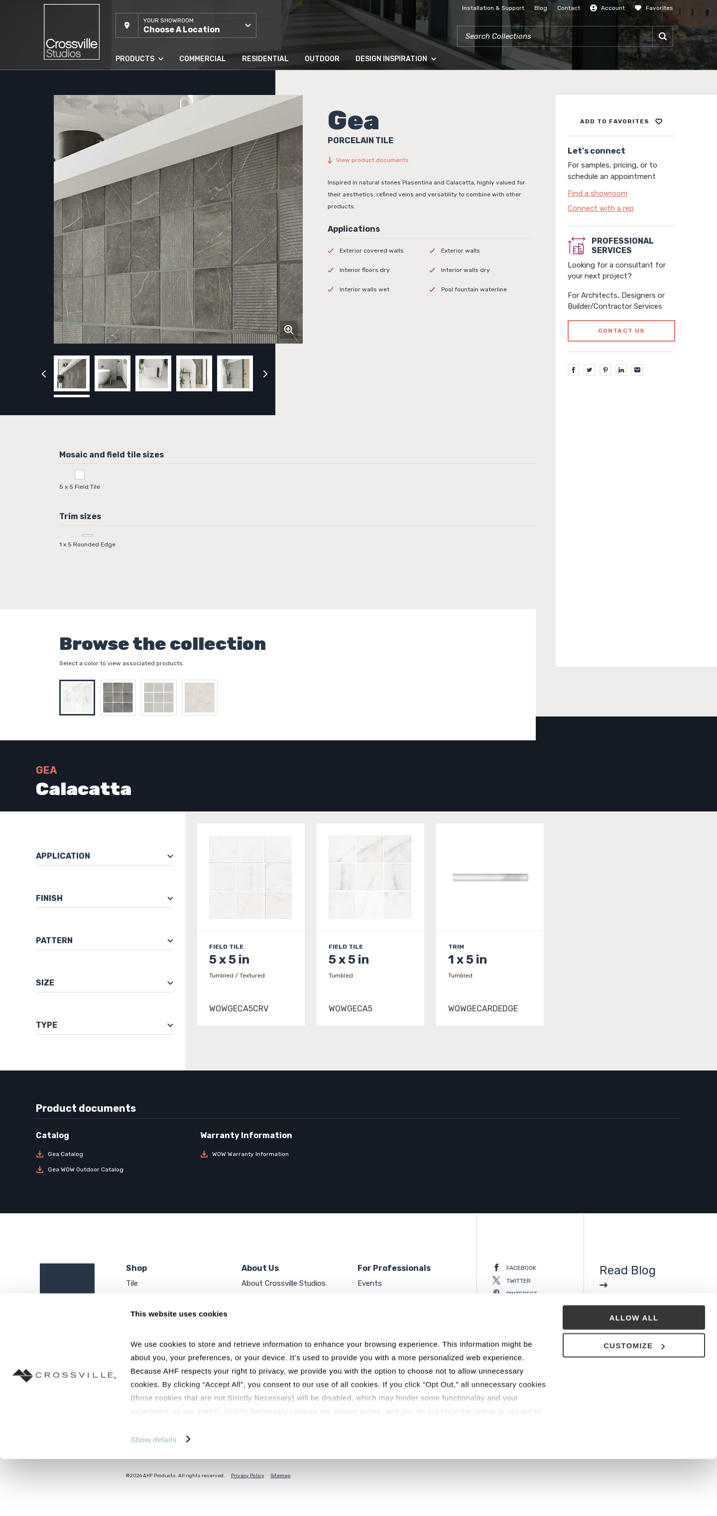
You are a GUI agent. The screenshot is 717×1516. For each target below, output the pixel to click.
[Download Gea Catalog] (112, 1154)
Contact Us (261, 1311)
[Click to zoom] (289, 330)
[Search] (662, 36)
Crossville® (260, 1339)
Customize (634, 1403)
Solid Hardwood (153, 1311)
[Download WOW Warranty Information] (276, 1154)
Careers (254, 1325)
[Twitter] (590, 370)
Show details (153, 1496)
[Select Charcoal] (120, 697)
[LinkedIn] (621, 370)
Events (370, 1283)
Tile (132, 1283)
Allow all (634, 1374)
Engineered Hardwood (164, 1325)
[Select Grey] (161, 697)
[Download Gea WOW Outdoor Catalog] (112, 1169)
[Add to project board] (621, 121)
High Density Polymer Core (172, 1339)
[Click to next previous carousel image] (265, 373)
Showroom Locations (278, 1297)
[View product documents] (429, 160)
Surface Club (379, 1311)
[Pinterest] (605, 370)
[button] (186, 25)
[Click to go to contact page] (621, 193)
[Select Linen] (202, 697)
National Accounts (389, 1297)
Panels (137, 1297)
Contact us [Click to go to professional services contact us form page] (621, 330)
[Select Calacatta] (79, 697)
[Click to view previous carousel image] (44, 373)
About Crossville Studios (283, 1283)
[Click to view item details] (251, 924)
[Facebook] (574, 370)
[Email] (637, 370)
